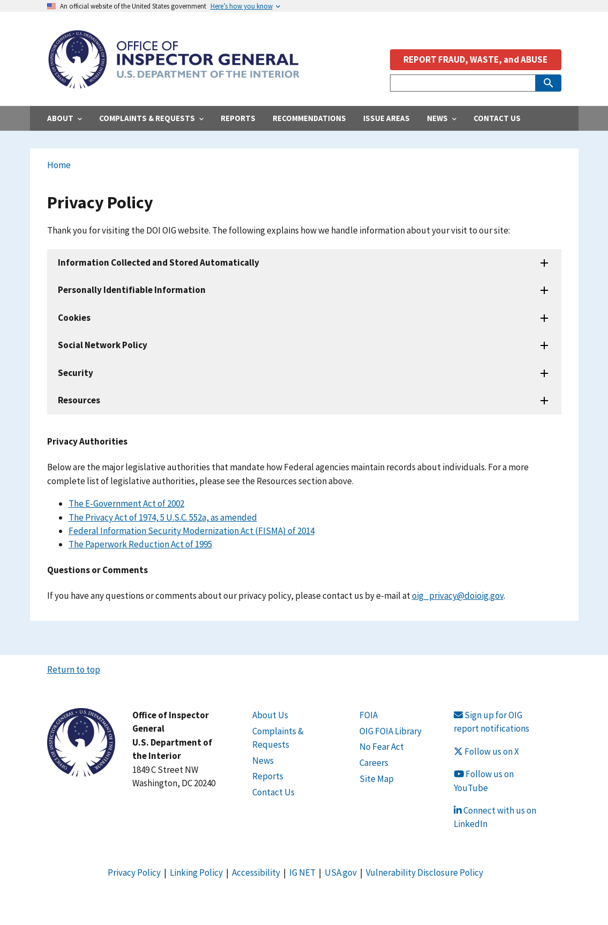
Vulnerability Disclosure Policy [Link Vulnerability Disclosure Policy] (424, 872)
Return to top (73, 669)
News (263, 760)
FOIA (368, 715)
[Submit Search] (548, 83)
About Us (270, 715)
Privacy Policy (134, 872)
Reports (267, 776)
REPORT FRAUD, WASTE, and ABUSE (475, 59)
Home (59, 165)
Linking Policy (196, 872)
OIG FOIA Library (390, 731)
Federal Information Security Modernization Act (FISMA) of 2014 (191, 531)
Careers (373, 763)
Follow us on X (486, 751)
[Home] (173, 82)
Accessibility (256, 872)
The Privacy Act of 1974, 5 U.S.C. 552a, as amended (163, 517)
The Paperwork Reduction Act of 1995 (140, 544)
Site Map (376, 779)
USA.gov (341, 872)
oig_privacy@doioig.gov (458, 595)
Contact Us (273, 792)
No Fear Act (381, 747)
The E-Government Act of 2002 (126, 503)
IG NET (302, 872)
